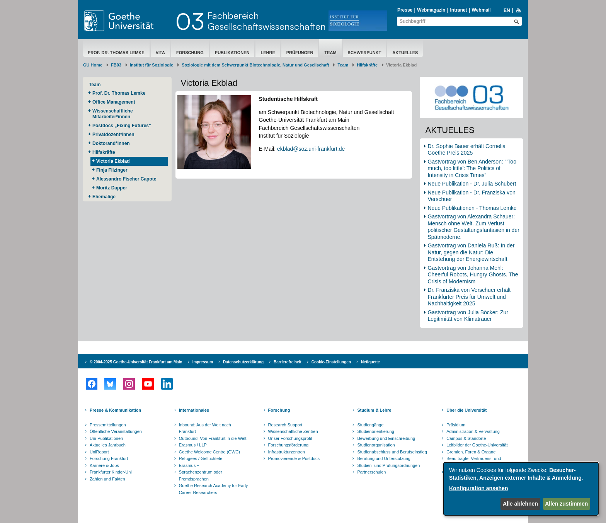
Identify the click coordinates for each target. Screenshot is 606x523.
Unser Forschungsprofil (290, 438)
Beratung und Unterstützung (383, 458)
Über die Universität (466, 410)
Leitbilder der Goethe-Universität (476, 445)
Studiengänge (370, 424)
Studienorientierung (375, 431)
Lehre (267, 52)
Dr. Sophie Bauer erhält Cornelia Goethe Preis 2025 (466, 149)
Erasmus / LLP (193, 445)
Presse (404, 10)
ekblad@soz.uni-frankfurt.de (311, 149)
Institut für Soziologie (151, 65)
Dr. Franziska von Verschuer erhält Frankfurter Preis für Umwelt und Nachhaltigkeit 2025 (469, 297)
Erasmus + (189, 465)
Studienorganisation (376, 445)
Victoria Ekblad (112, 161)
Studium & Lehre (374, 410)
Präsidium (455, 424)
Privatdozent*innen (113, 134)
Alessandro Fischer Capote (126, 179)
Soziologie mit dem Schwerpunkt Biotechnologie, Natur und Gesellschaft (255, 65)
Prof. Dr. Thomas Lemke (116, 52)
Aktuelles (405, 52)
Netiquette (370, 362)
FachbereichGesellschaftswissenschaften (267, 21)
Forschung (190, 52)
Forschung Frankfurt (109, 458)
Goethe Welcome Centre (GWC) (209, 452)
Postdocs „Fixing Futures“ (121, 125)
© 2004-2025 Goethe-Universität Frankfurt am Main (136, 362)
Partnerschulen (371, 472)
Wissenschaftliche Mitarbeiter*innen (112, 113)
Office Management (113, 102)
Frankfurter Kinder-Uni (111, 472)
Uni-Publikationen (106, 438)
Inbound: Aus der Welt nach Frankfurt (205, 428)
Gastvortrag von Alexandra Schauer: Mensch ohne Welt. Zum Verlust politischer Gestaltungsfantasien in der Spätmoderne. (473, 226)
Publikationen (232, 52)
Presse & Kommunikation (115, 410)
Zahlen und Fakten (107, 479)
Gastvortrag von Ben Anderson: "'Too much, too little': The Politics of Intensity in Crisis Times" (471, 168)
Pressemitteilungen (108, 424)
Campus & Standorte (466, 438)
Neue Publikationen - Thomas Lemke (472, 208)
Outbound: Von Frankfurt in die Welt (213, 438)
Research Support (285, 424)
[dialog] (521, 488)
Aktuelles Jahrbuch (108, 445)
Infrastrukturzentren (286, 452)
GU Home (92, 65)
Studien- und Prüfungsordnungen (388, 465)
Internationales (194, 410)
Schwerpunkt (364, 52)
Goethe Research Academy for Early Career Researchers (213, 489)
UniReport (99, 452)
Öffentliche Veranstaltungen (116, 431)
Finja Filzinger (112, 170)
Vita (160, 52)
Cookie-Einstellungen (331, 362)
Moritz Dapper (111, 188)
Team (330, 52)
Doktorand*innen (111, 143)
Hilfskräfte (367, 65)
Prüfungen (299, 52)
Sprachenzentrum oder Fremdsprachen (200, 475)
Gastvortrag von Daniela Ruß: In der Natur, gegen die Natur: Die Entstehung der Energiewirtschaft (470, 252)
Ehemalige (104, 196)
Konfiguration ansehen (478, 488)
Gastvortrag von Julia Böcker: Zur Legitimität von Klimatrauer (467, 315)
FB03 (116, 65)
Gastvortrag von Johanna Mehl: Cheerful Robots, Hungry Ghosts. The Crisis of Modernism (472, 274)
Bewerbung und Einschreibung (386, 438)
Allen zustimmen (566, 504)
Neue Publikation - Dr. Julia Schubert (471, 184)
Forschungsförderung (288, 445)
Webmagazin (431, 10)
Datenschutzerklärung (243, 362)
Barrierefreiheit (287, 362)
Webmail (481, 10)
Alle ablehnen (520, 504)
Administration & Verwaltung (473, 431)
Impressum (202, 362)
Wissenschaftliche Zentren (293, 431)
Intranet (458, 10)
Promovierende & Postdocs (294, 458)
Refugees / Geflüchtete (201, 458)
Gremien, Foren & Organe (470, 452)
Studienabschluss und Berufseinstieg (392, 452)
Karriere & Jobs (104, 465)
